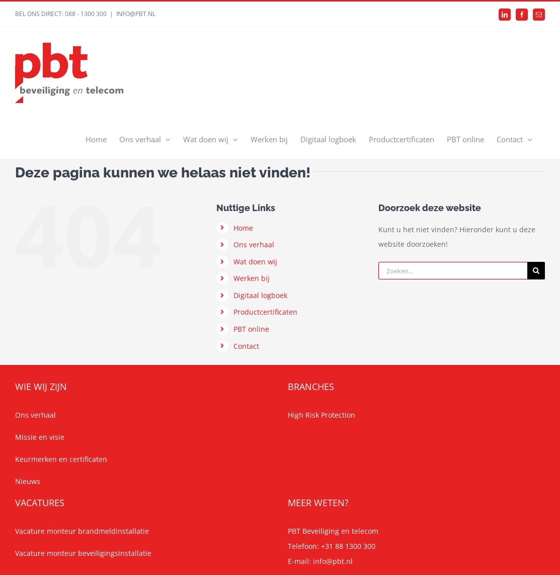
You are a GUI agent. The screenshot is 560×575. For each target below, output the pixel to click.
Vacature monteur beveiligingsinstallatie (83, 553)
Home (243, 228)
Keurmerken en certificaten (61, 459)
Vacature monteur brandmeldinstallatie (82, 531)
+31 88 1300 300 (348, 546)
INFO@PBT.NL (135, 14)
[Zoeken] (536, 270)
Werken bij (251, 278)
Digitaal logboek (260, 295)
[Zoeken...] (452, 270)
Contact (246, 346)
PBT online (251, 329)
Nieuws (27, 481)
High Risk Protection (321, 415)
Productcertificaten (265, 312)
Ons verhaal (253, 244)
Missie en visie (39, 437)
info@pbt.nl (333, 561)
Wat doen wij (255, 261)
